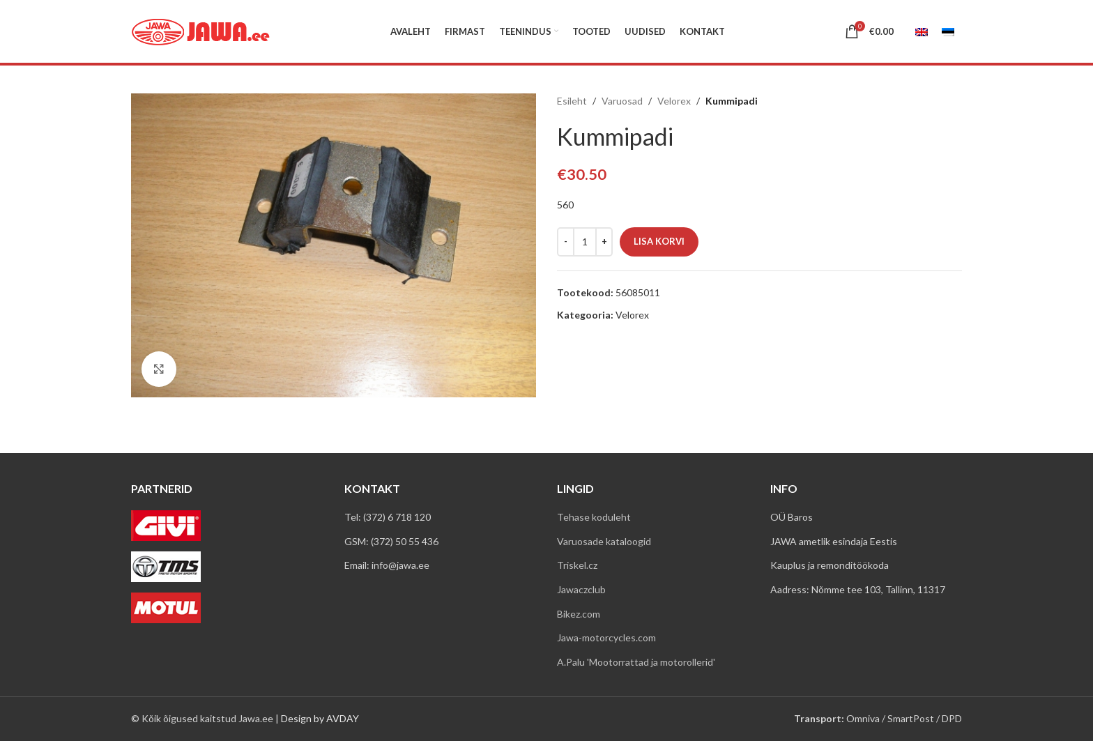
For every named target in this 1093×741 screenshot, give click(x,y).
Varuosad (622, 101)
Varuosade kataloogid (604, 541)
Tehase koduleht (594, 517)
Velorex (674, 101)
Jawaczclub (581, 589)
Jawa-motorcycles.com (606, 637)
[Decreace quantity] (565, 242)
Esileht (572, 101)
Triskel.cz (577, 565)
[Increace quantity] (604, 242)
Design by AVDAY (320, 718)
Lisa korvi (659, 241)
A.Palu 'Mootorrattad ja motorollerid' (636, 662)
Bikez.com (578, 614)
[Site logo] (200, 30)
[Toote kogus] (584, 242)
